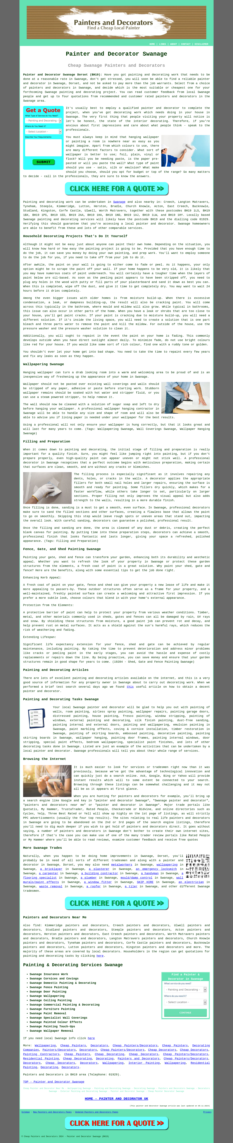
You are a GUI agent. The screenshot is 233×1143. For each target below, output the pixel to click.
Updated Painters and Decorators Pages (96, 1112)
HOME (152, 44)
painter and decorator (155, 223)
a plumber (89, 877)
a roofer (93, 886)
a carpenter (48, 873)
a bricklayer (51, 869)
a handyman (150, 873)
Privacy (207, 1112)
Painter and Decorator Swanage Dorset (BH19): (62, 74)
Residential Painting (41, 1058)
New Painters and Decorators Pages (52, 1112)
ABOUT (173, 44)
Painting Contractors (41, 1054)
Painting (30, 202)
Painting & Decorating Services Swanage (73, 965)
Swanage (119, 202)
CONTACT (186, 44)
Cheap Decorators (162, 1050)
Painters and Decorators (139, 1058)
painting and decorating (108, 720)
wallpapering (167, 864)
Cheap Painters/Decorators (135, 1045)
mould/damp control (136, 877)
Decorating (104, 1058)
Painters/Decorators (59, 1050)
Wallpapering (45, 1045)
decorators (111, 951)
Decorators (99, 1045)
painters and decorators (49, 87)
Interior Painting (144, 1063)
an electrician (191, 882)
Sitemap (26, 1112)
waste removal (50, 886)
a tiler (131, 886)
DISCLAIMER (201, 44)
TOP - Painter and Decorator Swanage (53, 1081)
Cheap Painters (73, 1045)
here (100, 956)
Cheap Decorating (109, 1054)
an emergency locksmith (156, 869)
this (130, 686)
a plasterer (99, 869)
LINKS (162, 44)
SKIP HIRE (145, 882)
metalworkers (121, 864)
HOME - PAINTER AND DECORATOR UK (116, 1099)
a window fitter (98, 882)
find (36, 925)
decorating (32, 746)
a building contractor (99, 873)
